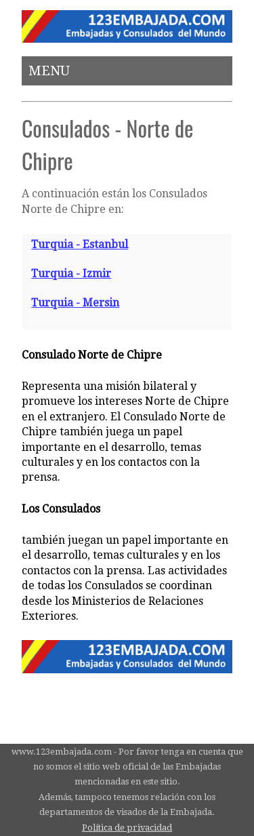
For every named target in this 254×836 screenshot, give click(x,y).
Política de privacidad (127, 827)
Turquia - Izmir (71, 273)
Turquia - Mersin (75, 302)
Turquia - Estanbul (79, 244)
